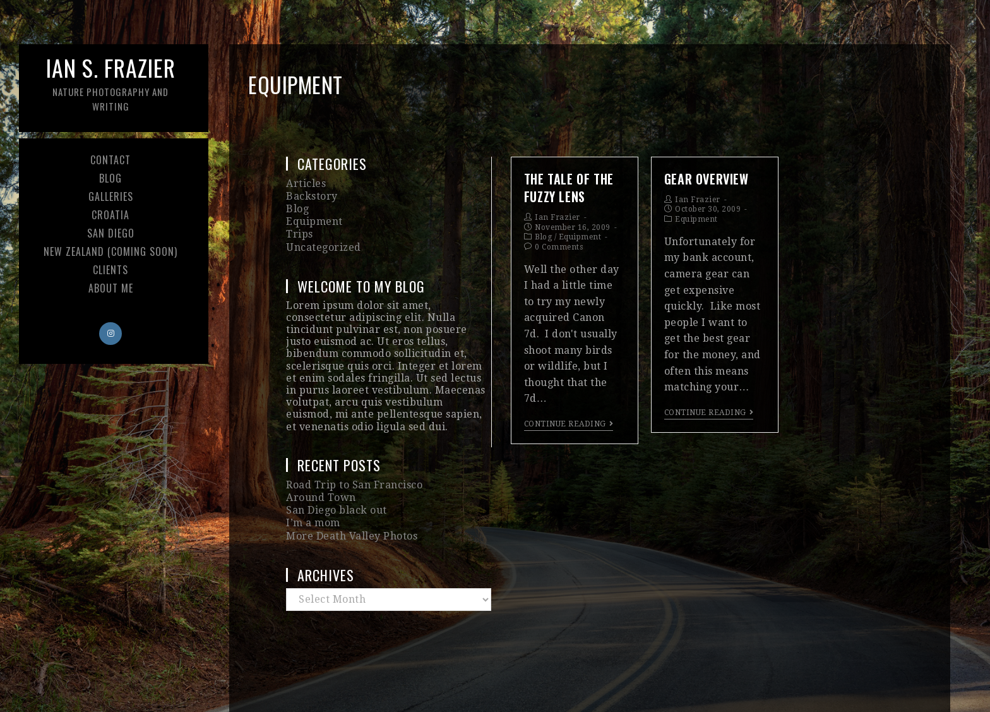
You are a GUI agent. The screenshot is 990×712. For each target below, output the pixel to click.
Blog (543, 236)
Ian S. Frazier (110, 82)
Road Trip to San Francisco (354, 485)
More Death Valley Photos (351, 536)
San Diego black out (336, 510)
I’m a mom (313, 523)
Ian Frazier (557, 217)
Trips (299, 234)
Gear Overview (706, 178)
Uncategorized (323, 247)
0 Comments (559, 247)
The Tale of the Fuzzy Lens (569, 187)
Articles (306, 184)
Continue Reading (569, 423)
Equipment (580, 236)
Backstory (312, 196)
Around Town (321, 498)
